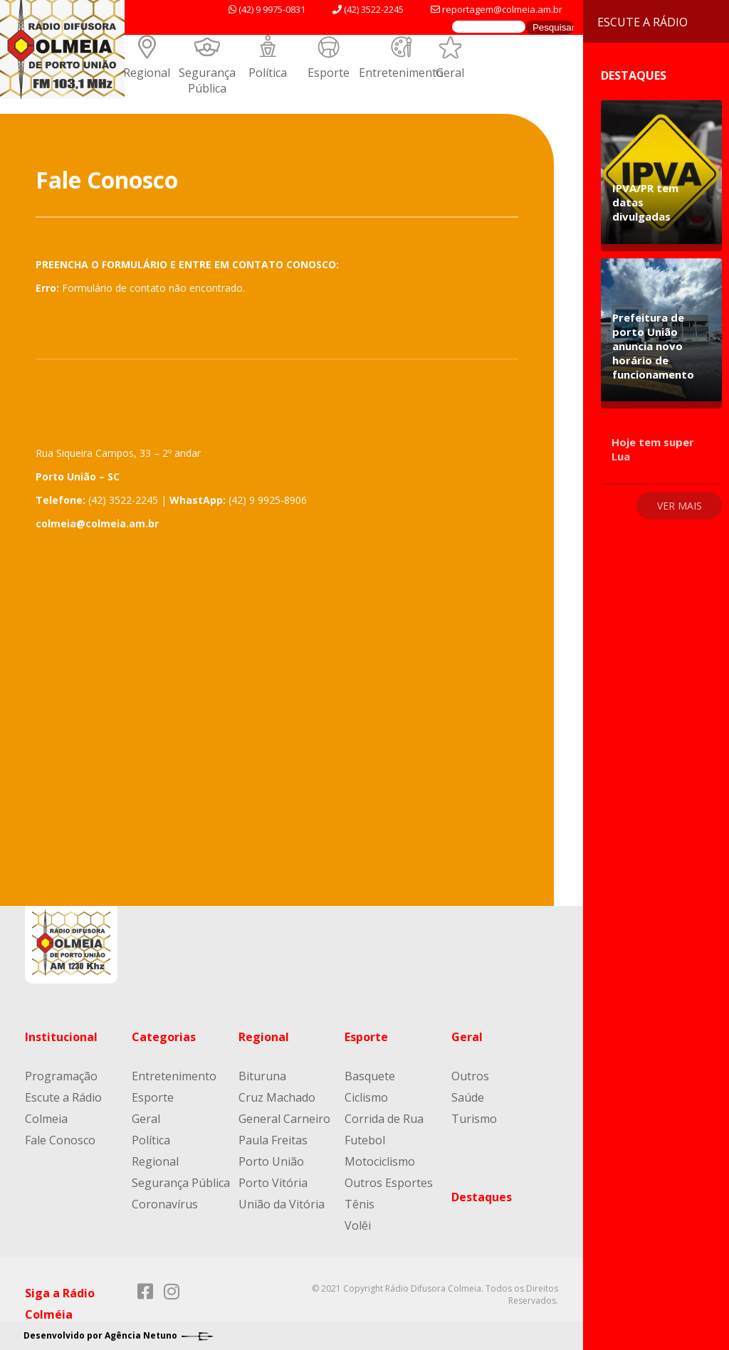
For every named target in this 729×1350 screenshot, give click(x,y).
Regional (146, 72)
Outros (470, 1076)
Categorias (164, 1037)
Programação (61, 1076)
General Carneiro (284, 1119)
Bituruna (262, 1076)
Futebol (365, 1140)
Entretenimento (401, 72)
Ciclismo (366, 1097)
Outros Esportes (389, 1183)
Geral (450, 72)
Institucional (61, 1037)
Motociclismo (380, 1161)
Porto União (271, 1161)
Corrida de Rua (384, 1119)
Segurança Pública (207, 80)
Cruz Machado (276, 1097)
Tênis (359, 1204)
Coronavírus (165, 1204)
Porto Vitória (273, 1183)
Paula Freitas (273, 1140)
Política (267, 72)
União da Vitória (281, 1204)
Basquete (370, 1076)
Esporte (329, 72)
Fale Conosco (60, 1140)
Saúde (467, 1097)
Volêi (358, 1225)
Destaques (481, 1197)
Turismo (474, 1119)
